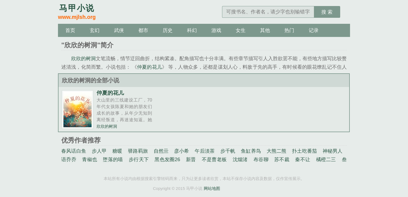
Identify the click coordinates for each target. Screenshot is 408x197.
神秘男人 (333, 151)
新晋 (191, 159)
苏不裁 (281, 159)
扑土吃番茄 (304, 151)
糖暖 (117, 151)
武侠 (119, 30)
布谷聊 (261, 159)
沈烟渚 (240, 159)
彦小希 (181, 151)
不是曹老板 (214, 159)
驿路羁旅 (138, 151)
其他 (265, 30)
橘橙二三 (326, 159)
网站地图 (212, 188)
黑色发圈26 (167, 159)
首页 (70, 30)
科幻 (192, 30)
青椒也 (89, 159)
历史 (168, 30)
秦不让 (302, 159)
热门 (289, 30)
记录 (314, 30)
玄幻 (95, 30)
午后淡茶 (205, 151)
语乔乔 (68, 159)
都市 (143, 30)
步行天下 (139, 159)
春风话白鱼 (73, 151)
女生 (241, 30)
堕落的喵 (113, 159)
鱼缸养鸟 (251, 151)
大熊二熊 (277, 151)
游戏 (216, 30)
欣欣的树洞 (83, 58)
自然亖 (161, 151)
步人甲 (99, 151)
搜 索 (327, 12)
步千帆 (227, 151)
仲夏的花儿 (149, 67)
